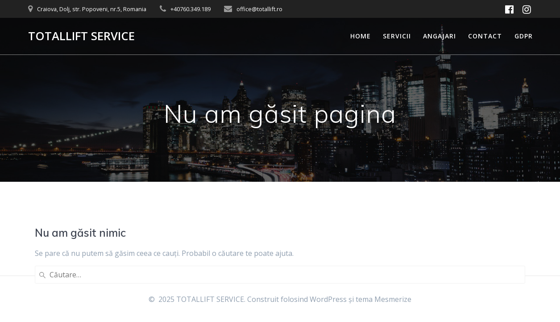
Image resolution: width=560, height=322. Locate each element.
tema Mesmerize (383, 299)
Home (360, 36)
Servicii (397, 36)
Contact (485, 36)
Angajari (439, 36)
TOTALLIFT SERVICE (81, 36)
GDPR (523, 36)
